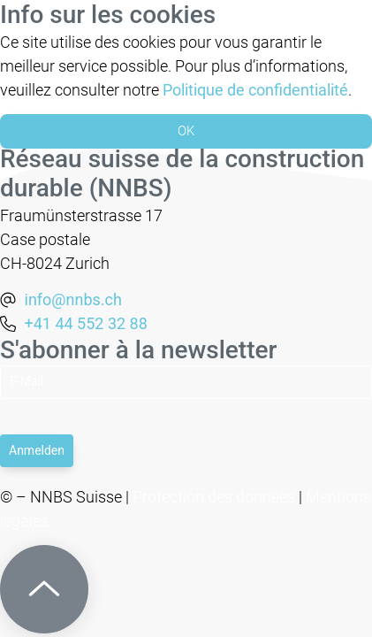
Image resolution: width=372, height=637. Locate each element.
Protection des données (214, 496)
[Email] (186, 382)
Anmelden (37, 450)
